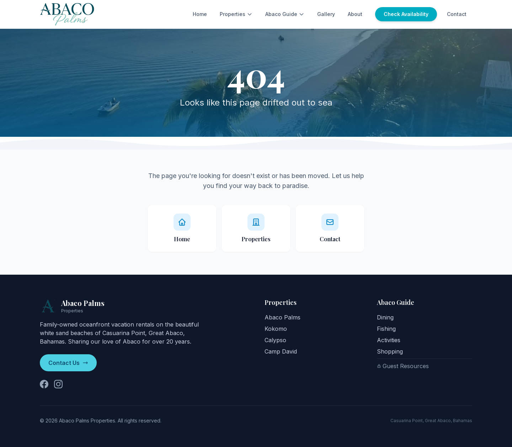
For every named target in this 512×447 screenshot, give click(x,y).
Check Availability (406, 14)
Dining (385, 317)
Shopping (390, 351)
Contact (456, 14)
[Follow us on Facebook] (44, 384)
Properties (236, 14)
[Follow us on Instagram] (58, 384)
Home (200, 14)
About (355, 14)
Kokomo (276, 328)
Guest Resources (403, 366)
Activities (388, 340)
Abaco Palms (282, 317)
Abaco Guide (284, 14)
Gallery (326, 14)
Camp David (281, 351)
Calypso (275, 340)
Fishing (386, 328)
